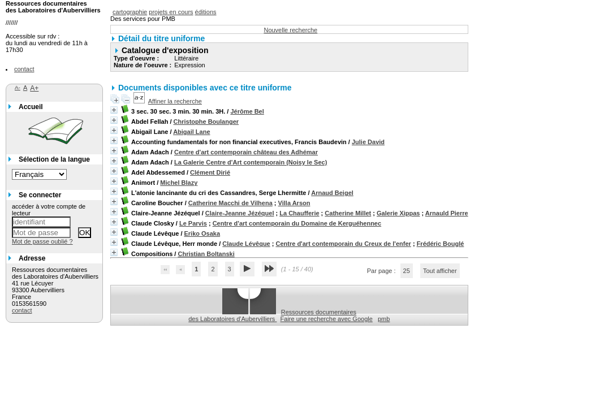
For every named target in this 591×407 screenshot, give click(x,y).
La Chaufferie (299, 213)
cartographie (130, 11)
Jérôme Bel (247, 111)
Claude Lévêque (246, 243)
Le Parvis (193, 223)
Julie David (368, 141)
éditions (206, 11)
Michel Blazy (178, 182)
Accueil (31, 107)
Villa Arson (294, 203)
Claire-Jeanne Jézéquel (239, 213)
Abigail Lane (191, 131)
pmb (384, 318)
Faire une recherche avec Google (327, 318)
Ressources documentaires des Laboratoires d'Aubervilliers (272, 315)
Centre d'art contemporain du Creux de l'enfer (343, 243)
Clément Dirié (210, 172)
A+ (34, 88)
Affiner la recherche (175, 101)
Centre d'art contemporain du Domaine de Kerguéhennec (297, 223)
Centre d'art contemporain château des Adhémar (246, 152)
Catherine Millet (348, 213)
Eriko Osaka (202, 233)
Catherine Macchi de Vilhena (230, 203)
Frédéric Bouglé (440, 243)
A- (17, 87)
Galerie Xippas (398, 213)
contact (24, 69)
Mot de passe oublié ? (42, 241)
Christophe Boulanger (206, 121)
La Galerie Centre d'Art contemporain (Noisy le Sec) (250, 162)
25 (406, 270)
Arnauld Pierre (446, 213)
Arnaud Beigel (332, 192)
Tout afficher (440, 270)
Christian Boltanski (206, 253)
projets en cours (171, 11)
